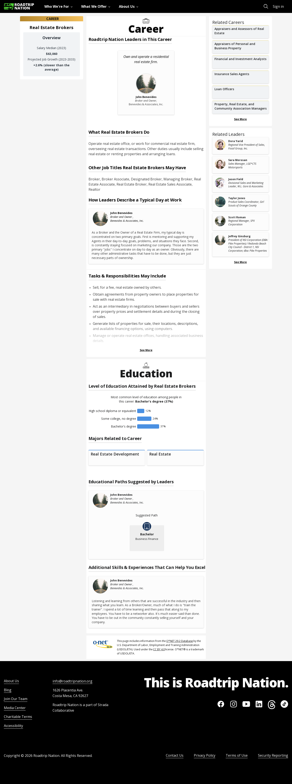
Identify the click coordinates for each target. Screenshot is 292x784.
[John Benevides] (100, 218)
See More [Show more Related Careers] (240, 119)
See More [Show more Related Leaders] (240, 262)
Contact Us (174, 755)
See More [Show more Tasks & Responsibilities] (146, 350)
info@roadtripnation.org (72, 681)
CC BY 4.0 (159, 649)
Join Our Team (15, 698)
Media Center (15, 707)
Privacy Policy (204, 755)
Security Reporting (273, 755)
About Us (11, 681)
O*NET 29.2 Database (179, 641)
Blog (7, 690)
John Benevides (121, 213)
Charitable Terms (18, 716)
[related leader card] (240, 145)
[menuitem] (59, 6)
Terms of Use (237, 755)
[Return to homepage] (19, 6)
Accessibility (13, 725)
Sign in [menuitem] (278, 6)
